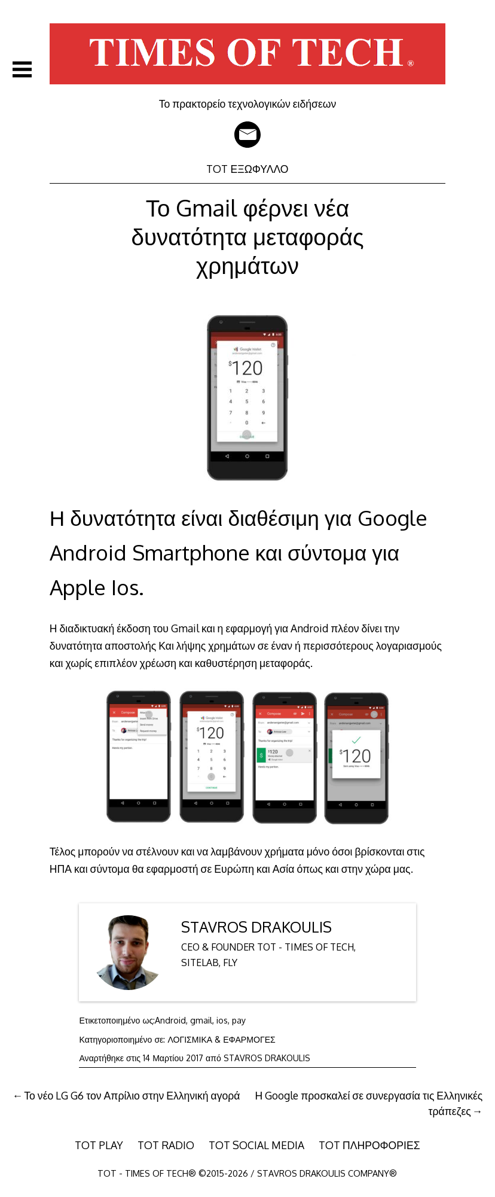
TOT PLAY (99, 1145)
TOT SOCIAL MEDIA (256, 1145)
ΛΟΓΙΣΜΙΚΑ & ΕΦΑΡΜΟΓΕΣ (221, 1039)
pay (239, 1020)
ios (222, 1020)
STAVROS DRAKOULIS (256, 927)
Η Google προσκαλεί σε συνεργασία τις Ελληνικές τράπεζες (369, 1103)
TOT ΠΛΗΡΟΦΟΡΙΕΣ (369, 1145)
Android (170, 1020)
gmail (201, 1020)
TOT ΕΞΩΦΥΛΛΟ (247, 168)
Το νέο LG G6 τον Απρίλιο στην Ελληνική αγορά (132, 1095)
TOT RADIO (166, 1145)
